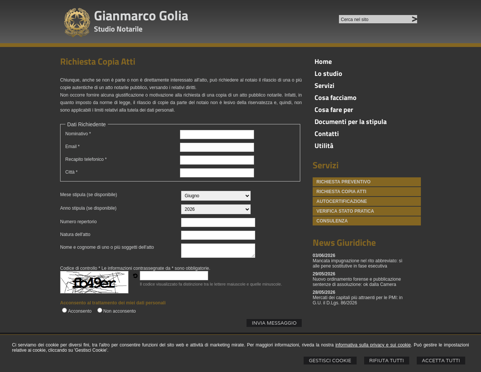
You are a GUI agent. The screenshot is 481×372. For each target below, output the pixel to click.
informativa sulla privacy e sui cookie (373, 345)
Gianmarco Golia (141, 15)
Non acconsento (119, 311)
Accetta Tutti (441, 360)
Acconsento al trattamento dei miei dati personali (113, 302)
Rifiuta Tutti (386, 360)
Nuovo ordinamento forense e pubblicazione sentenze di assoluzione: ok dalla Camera (357, 282)
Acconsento (80, 311)
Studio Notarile (118, 29)
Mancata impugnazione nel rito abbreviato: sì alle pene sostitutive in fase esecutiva (357, 263)
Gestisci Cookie (330, 360)
